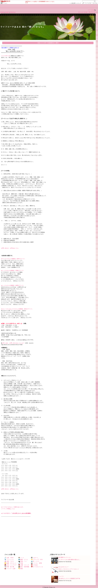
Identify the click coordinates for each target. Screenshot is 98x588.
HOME (2, 12)
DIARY (7, 12)
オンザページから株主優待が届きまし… (70, 559)
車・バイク (35, 561)
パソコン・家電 (36, 563)
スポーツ (34, 557)
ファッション (9, 559)
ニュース (61, 576)
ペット (21, 557)
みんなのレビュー (64, 567)
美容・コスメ (9, 561)
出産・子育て (9, 557)
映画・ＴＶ (22, 561)
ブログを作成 (87, 3)
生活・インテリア (10, 565)
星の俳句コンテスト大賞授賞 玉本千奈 (69, 578)
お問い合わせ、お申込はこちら (10, 248)
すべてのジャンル (37, 566)
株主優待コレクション (65, 557)
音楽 (20, 563)
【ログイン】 (92, 12)
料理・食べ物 (9, 566)
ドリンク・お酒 (9, 568)
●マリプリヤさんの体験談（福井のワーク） (13, 258)
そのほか (5, 3)
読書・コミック (23, 565)
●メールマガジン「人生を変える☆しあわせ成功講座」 (16, 513)
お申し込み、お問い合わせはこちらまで (13, 343)
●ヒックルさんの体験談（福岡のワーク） (12, 285)
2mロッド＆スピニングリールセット (69, 569)
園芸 (20, 568)
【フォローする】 (83, 12)
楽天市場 (95, 3)
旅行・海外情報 (23, 566)
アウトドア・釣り (37, 559)
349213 (91, 10)
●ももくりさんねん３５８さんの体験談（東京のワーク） (17, 309)
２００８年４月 (5, 55)
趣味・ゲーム (23, 559)
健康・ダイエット (10, 563)
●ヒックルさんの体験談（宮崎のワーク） (12, 270)
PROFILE (13, 12)
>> (75, 3)
